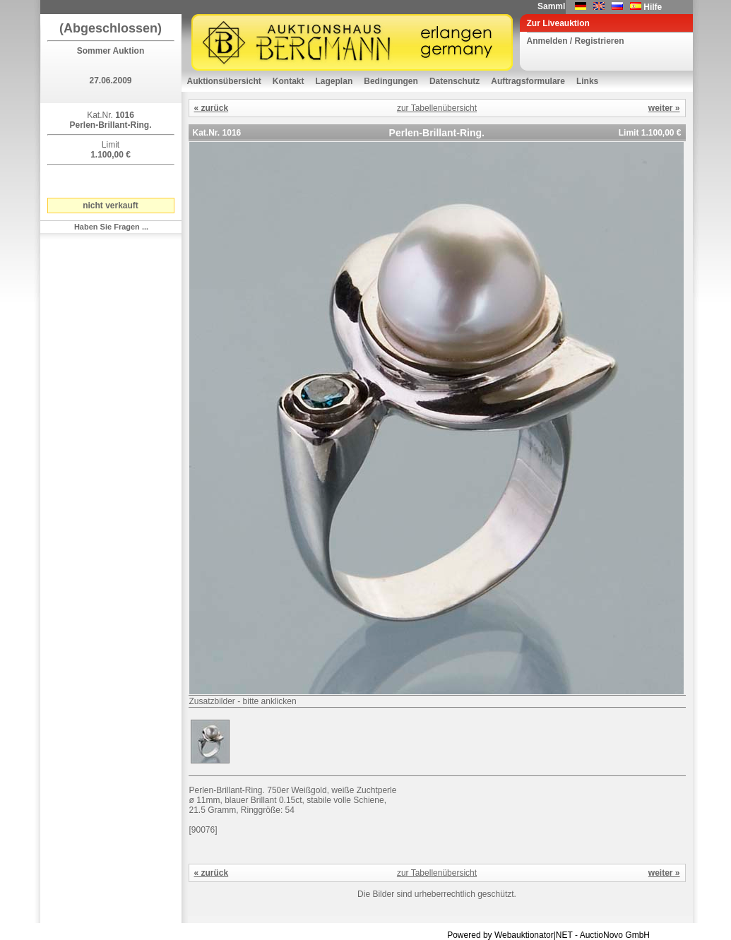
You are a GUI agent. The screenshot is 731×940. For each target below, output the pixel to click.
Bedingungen (391, 81)
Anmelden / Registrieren (575, 41)
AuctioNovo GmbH (615, 935)
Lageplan (334, 81)
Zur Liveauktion (558, 23)
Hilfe (652, 7)
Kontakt (288, 81)
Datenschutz (454, 81)
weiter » (664, 108)
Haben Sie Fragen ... (111, 226)
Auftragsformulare (528, 81)
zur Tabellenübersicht (437, 108)
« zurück (211, 108)
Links (587, 81)
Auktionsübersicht (224, 81)
